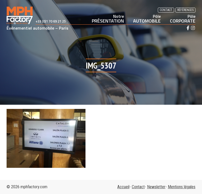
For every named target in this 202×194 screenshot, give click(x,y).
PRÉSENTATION (108, 18)
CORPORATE (182, 18)
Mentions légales (181, 186)
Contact (166, 10)
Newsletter (156, 186)
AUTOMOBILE (147, 18)
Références (185, 10)
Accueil (123, 186)
